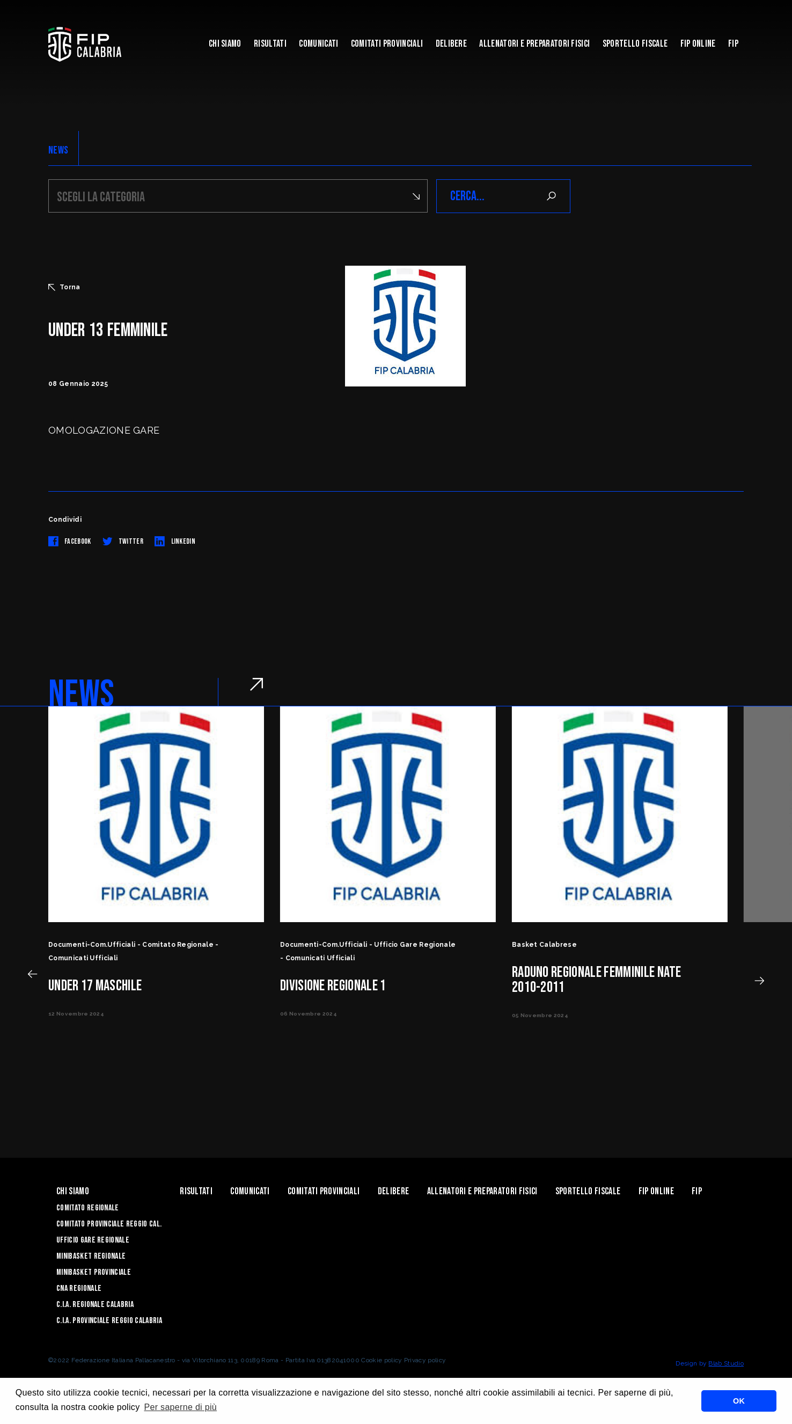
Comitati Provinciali (387, 43)
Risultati (270, 43)
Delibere (451, 43)
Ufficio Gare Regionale (92, 1240)
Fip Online (698, 43)
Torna (64, 287)
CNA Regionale (78, 1288)
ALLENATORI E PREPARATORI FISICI (534, 43)
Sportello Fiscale (635, 43)
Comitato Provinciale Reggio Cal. (109, 1224)
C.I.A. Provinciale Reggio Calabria (109, 1321)
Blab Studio (726, 1363)
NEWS (58, 150)
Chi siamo (225, 43)
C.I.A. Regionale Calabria (95, 1304)
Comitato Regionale (87, 1208)
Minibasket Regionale (91, 1256)
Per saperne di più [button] (180, 1407)
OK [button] (739, 1401)
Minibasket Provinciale (93, 1272)
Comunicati (318, 43)
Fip (733, 43)
